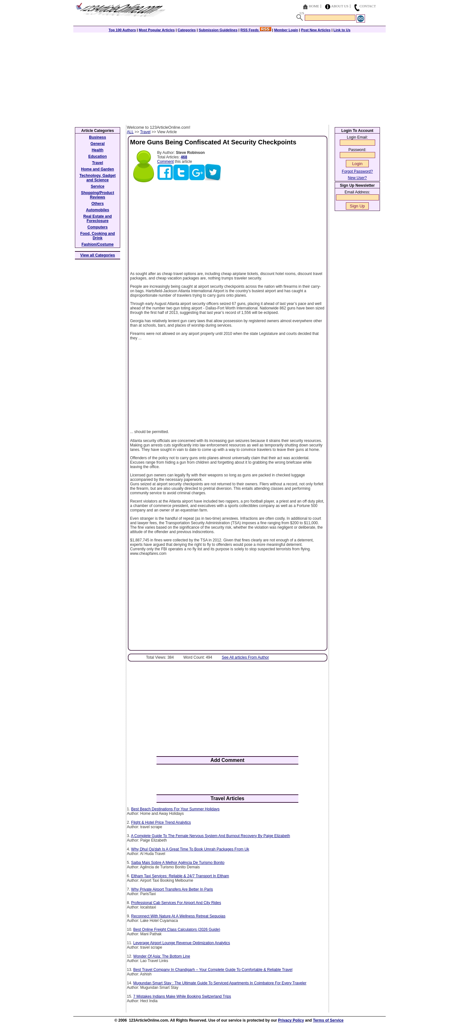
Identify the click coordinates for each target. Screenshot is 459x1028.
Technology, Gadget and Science (97, 177)
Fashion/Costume (98, 244)
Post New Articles (316, 30)
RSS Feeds (255, 30)
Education (97, 156)
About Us (340, 6)
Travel (145, 132)
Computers (97, 227)
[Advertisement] (229, 77)
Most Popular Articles (157, 30)
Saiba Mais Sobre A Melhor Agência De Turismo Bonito (177, 862)
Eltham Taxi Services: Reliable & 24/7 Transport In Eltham (180, 876)
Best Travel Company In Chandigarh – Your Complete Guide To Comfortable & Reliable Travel (212, 969)
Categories (187, 30)
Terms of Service (328, 1020)
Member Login (286, 30)
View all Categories (97, 255)
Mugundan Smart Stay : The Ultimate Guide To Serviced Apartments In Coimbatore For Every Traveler (219, 983)
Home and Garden (97, 169)
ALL (130, 132)
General (98, 143)
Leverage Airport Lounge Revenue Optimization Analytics (181, 943)
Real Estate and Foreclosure (97, 218)
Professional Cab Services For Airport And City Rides (176, 903)
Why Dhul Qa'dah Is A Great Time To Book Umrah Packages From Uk (190, 849)
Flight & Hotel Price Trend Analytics (161, 822)
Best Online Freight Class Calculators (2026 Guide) (176, 929)
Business (97, 137)
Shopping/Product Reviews (97, 195)
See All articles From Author (245, 657)
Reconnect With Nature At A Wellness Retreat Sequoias (178, 916)
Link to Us (341, 30)
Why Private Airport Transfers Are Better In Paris (172, 889)
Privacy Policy (291, 1020)
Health (98, 150)
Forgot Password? (357, 171)
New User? (357, 178)
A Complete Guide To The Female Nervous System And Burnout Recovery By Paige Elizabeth (210, 836)
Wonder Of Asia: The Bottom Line (161, 956)
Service (98, 186)
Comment (165, 161)
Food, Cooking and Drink (97, 235)
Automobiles (97, 210)
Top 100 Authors (122, 30)
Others (97, 203)
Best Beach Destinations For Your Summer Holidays (175, 809)
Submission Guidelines (218, 30)
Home (314, 6)
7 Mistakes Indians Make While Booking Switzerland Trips (182, 996)
